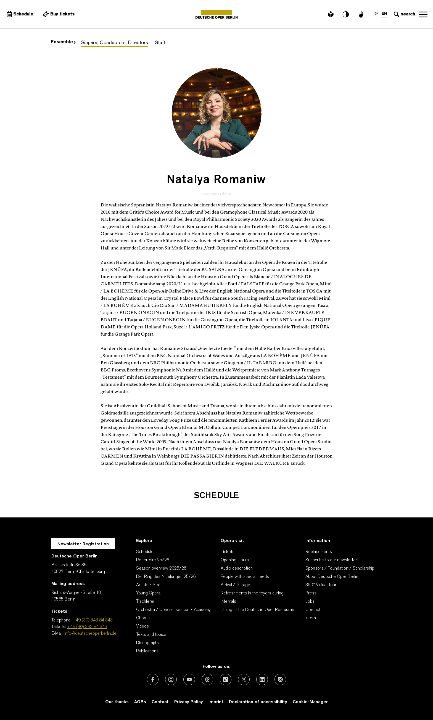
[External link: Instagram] (170, 679)
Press (310, 593)
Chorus (143, 618)
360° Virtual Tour (320, 585)
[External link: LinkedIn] (262, 679)
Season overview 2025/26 (161, 568)
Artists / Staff (149, 585)
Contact (312, 610)
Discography (147, 643)
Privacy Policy (188, 702)
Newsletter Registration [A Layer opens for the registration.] (83, 544)
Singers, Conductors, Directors (114, 43)
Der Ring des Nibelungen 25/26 (166, 577)
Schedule (145, 552)
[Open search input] (403, 14)
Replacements (318, 552)
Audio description (237, 568)
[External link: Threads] (207, 679)
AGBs (140, 702)
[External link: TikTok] (225, 679)
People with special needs (245, 577)
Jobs (310, 601)
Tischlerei (145, 601)
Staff (160, 43)
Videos (142, 626)
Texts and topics (151, 635)
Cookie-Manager (310, 702)
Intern (310, 618)
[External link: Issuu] (280, 679)
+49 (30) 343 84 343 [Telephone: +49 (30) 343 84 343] (93, 620)
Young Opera (148, 593)
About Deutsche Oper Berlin (331, 577)
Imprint (215, 702)
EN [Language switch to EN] (384, 14)
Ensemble (63, 42)
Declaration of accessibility (258, 702)
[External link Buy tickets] (58, 14)
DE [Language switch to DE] (376, 14)
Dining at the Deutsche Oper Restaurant (258, 610)
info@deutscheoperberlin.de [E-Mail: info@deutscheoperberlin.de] (90, 633)
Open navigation (423, 14)
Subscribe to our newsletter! (331, 560)
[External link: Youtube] (189, 679)
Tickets (227, 552)
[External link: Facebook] (152, 679)
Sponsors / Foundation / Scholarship (339, 568)
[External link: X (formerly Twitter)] (243, 679)
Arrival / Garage (235, 585)
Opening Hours (235, 560)
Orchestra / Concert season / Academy (173, 610)
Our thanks (117, 702)
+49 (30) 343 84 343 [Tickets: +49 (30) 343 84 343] (87, 627)
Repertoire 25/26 (152, 560)
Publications (147, 651)
